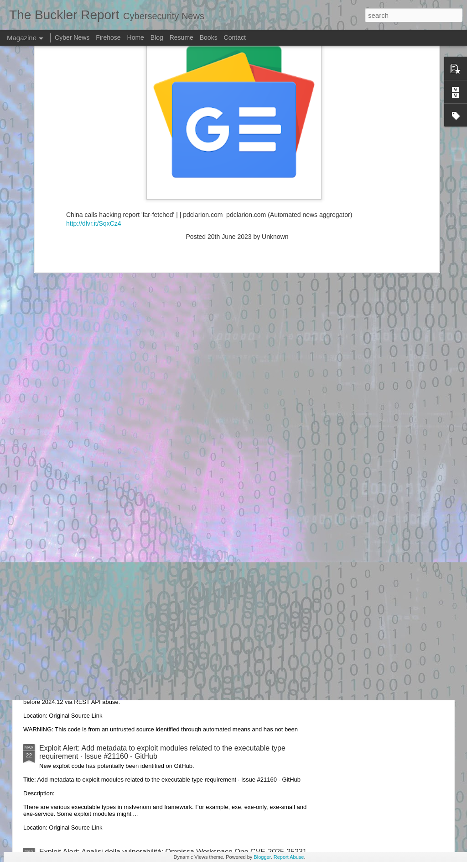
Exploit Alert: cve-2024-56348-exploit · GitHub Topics (124, 644)
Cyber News (72, 37)
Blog (156, 37)
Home (135, 37)
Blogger (262, 857)
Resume (181, 37)
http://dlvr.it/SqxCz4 (93, 77)
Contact (235, 37)
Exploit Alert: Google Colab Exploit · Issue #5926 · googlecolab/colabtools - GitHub (172, 541)
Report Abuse (289, 857)
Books (209, 37)
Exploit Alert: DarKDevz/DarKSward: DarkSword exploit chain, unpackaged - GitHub (174, 437)
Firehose (108, 37)
